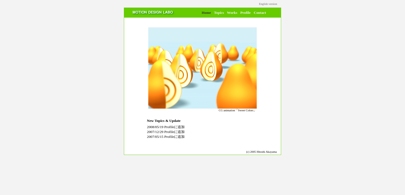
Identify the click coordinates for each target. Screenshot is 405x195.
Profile (245, 13)
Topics (219, 13)
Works (232, 13)
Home (206, 13)
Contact (260, 13)
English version (268, 3)
